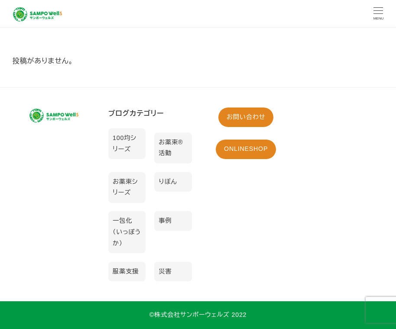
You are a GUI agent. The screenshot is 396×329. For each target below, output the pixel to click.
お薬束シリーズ (125, 187)
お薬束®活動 (171, 148)
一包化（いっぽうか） (127, 231)
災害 (165, 271)
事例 (165, 220)
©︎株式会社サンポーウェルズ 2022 (198, 314)
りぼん (168, 181)
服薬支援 (126, 271)
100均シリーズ (124, 143)
